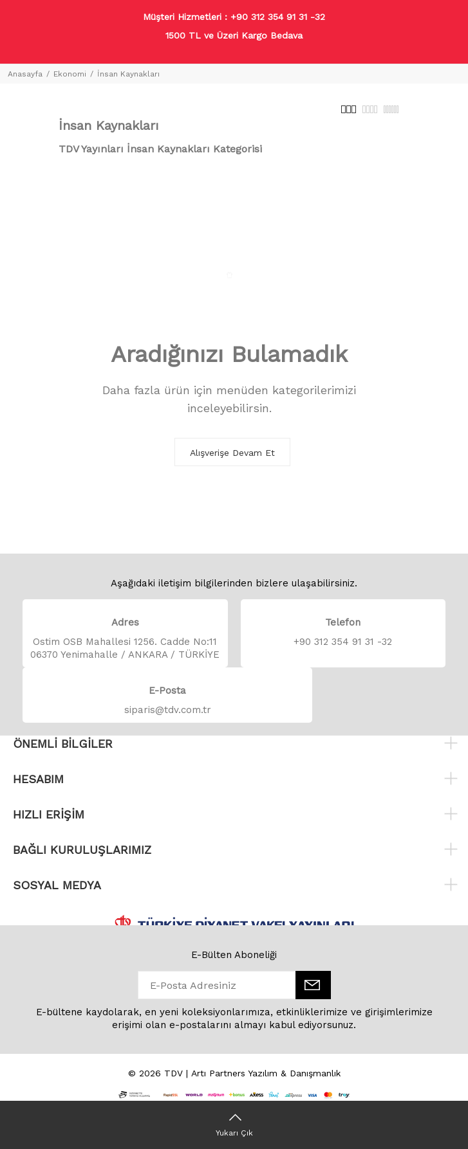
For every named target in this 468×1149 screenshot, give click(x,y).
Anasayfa (25, 73)
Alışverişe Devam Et (232, 453)
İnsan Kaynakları (128, 73)
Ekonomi (69, 73)
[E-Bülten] (313, 985)
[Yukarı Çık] (234, 1124)
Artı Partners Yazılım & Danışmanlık (266, 1073)
